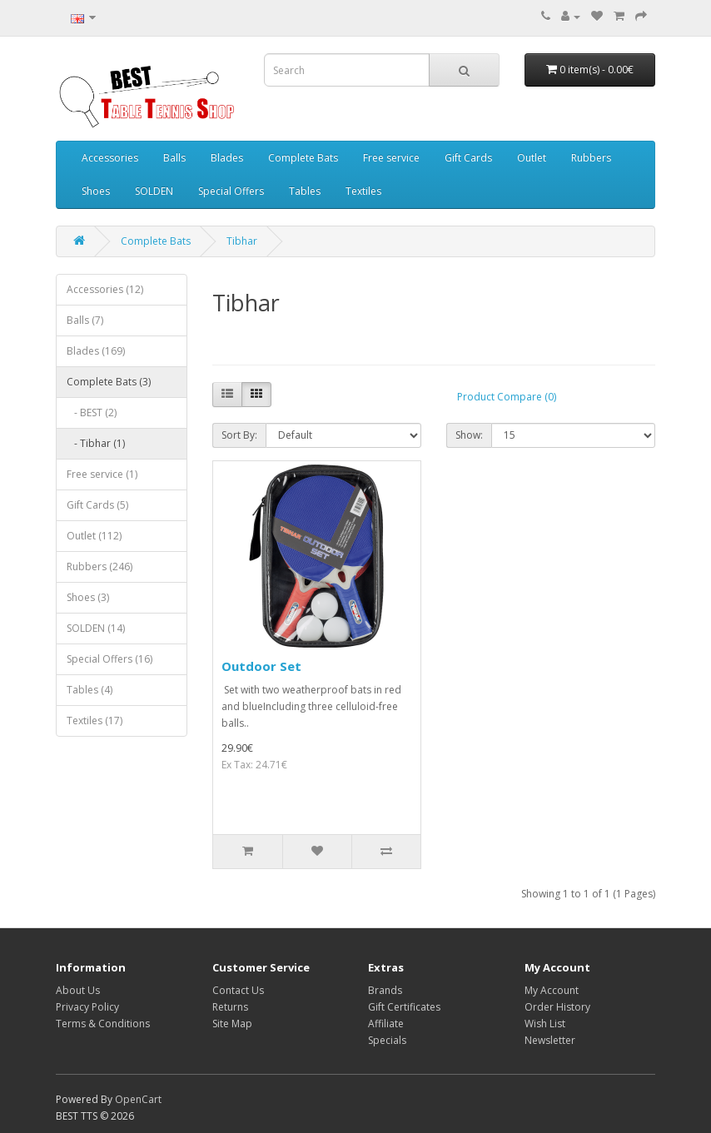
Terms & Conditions (103, 1023)
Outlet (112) (94, 536)
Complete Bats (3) (109, 382)
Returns (230, 1007)
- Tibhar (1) (96, 443)
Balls (174, 158)
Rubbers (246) (99, 566)
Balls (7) (85, 320)
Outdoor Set (261, 666)
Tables (305, 191)
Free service (391, 158)
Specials (387, 1040)
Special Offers (231, 191)
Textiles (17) (94, 720)
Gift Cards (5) (97, 505)
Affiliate (386, 1023)
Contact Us (238, 990)
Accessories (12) (105, 289)
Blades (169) (96, 351)
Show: (469, 435)
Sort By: (239, 435)
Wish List (545, 1023)
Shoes (96, 191)
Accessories (110, 158)
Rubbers (591, 158)
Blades (227, 158)
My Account (552, 990)
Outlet (531, 158)
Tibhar (241, 241)
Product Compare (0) (506, 397)
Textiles (363, 191)
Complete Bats (303, 158)
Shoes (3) (88, 597)
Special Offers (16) (109, 659)
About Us (78, 990)
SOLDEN (154, 191)
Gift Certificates (404, 1007)
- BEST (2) (92, 412)
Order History (557, 1007)
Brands (385, 990)
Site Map (232, 1023)
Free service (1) (102, 474)
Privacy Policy (87, 1007)
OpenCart (138, 1099)
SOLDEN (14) (96, 628)
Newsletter (550, 1040)
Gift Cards (468, 158)
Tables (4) (89, 690)
